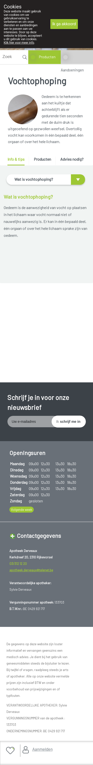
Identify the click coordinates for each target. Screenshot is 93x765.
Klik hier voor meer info (19, 42)
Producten (47, 57)
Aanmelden (42, 749)
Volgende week (21, 510)
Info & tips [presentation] (16, 159)
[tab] (17, 161)
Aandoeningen (72, 70)
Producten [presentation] (42, 159)
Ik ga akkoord (64, 24)
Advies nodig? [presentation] (72, 159)
